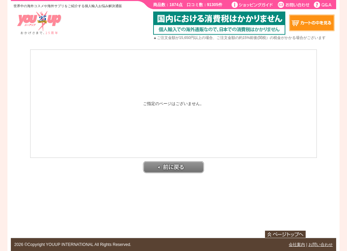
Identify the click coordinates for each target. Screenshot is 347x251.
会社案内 (297, 244)
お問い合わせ (320, 244)
